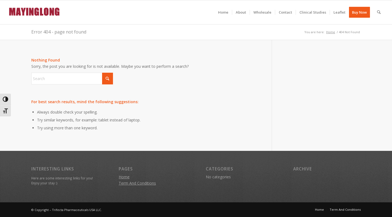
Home (124, 176)
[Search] (378, 12)
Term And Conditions (137, 183)
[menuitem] (223, 12)
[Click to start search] (107, 78)
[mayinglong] (34, 12)
